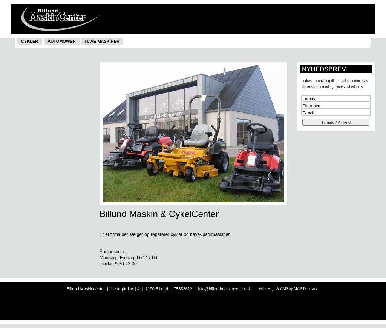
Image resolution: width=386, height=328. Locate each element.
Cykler (29, 41)
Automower (61, 41)
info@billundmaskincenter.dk (224, 288)
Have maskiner (102, 41)
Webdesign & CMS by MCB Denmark (288, 288)
